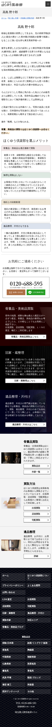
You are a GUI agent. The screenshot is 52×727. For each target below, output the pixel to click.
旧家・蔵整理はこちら (24, 380)
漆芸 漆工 (6, 684)
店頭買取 (36, 514)
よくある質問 (33, 585)
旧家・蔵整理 (8, 613)
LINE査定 (7, 599)
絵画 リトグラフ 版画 (37, 643)
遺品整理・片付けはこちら (24, 424)
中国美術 (6, 657)
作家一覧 (36, 472)
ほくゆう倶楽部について (37, 577)
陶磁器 (30, 650)
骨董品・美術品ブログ (12, 627)
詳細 (36, 556)
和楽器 (30, 684)
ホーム (5, 575)
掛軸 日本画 (7, 643)
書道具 (5, 671)
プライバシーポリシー (12, 585)
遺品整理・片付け (35, 613)
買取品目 (36, 466)
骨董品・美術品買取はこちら (24, 337)
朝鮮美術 (31, 657)
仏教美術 (6, 664)
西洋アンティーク (10, 691)
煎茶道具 (31, 664)
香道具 (30, 671)
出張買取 (36, 508)
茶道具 (5, 650)
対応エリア (32, 620)
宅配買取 (36, 520)
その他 (30, 691)
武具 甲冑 (6, 677)
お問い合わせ (8, 592)
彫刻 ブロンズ (34, 677)
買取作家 (6, 620)
